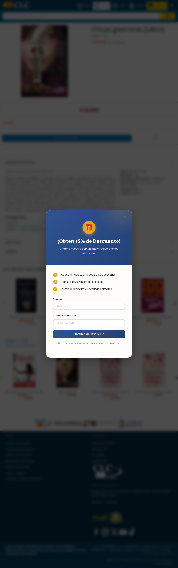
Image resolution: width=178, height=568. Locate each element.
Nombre (58, 299)
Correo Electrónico (64, 315)
